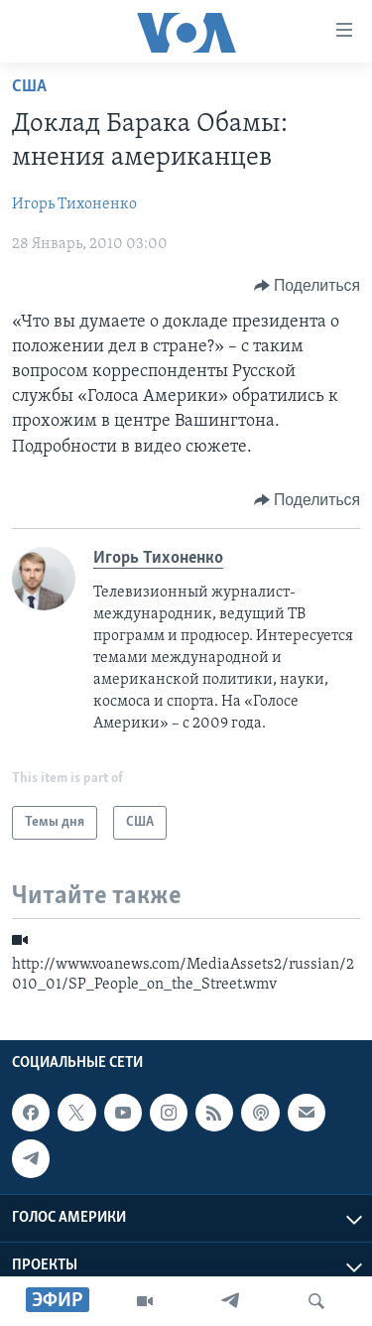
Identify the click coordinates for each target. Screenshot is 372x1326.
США (29, 86)
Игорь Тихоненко (74, 204)
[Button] (307, 286)
